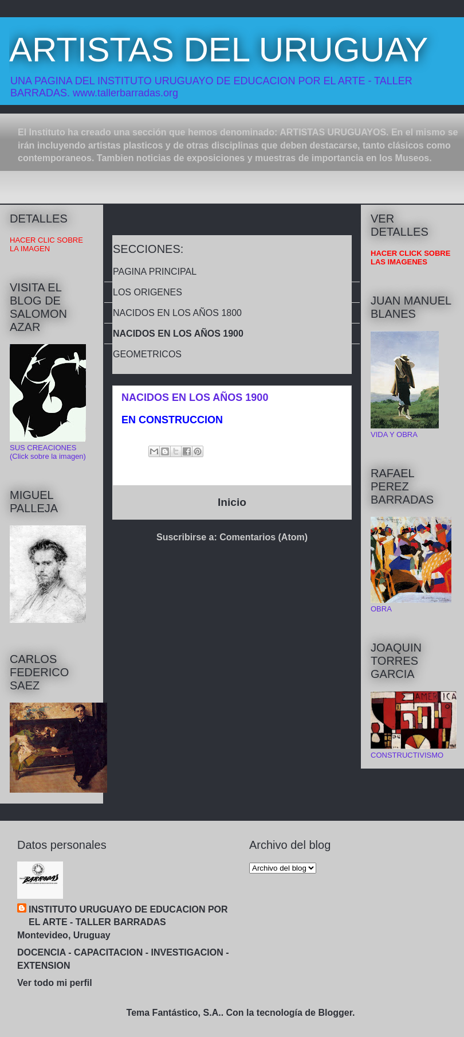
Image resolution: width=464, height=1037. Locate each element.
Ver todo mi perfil (54, 983)
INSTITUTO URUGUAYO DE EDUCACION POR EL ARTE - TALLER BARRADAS (128, 916)
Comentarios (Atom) (263, 537)
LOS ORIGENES (147, 292)
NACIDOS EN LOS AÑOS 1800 (177, 313)
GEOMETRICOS (147, 354)
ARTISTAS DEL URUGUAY (218, 49)
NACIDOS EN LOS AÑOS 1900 (178, 333)
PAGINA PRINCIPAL (154, 271)
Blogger (335, 1012)
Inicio (232, 502)
